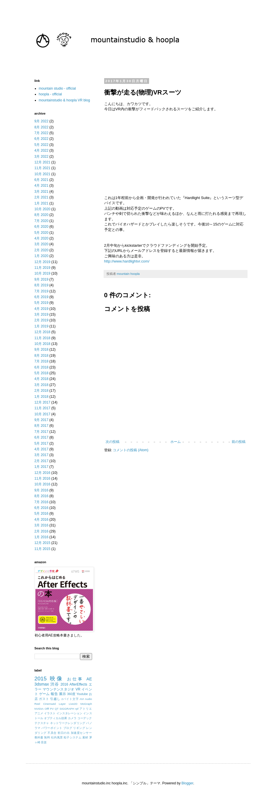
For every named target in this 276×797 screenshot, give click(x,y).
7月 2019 (42, 291)
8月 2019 (42, 285)
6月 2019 (42, 297)
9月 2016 (42, 490)
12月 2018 (42, 332)
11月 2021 (42, 168)
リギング (79, 728)
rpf (76, 708)
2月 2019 (42, 320)
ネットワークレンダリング (67, 723)
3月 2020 (42, 244)
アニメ (39, 713)
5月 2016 (42, 514)
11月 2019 (42, 268)
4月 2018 (42, 379)
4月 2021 (42, 186)
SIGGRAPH (67, 708)
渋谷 (54, 684)
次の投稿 (112, 442)
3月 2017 (42, 455)
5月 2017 (42, 443)
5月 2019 (42, 303)
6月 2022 (42, 139)
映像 (57, 679)
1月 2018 (42, 397)
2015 (41, 679)
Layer (62, 703)
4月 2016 (42, 520)
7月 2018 (42, 361)
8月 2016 (42, 496)
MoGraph (86, 703)
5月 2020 (42, 233)
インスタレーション (69, 713)
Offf (47, 708)
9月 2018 (42, 350)
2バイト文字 (70, 698)
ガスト (44, 698)
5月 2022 (42, 145)
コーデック (84, 718)
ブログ (67, 728)
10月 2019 (42, 273)
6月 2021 (42, 180)
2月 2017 (42, 461)
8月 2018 (42, 356)
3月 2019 (42, 314)
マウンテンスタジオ (59, 689)
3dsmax (42, 684)
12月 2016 (42, 473)
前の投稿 (238, 442)
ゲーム (44, 694)
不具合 (52, 732)
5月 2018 (42, 373)
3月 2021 (42, 192)
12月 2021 (42, 162)
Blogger (187, 783)
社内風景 (57, 737)
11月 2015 (42, 549)
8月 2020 (42, 215)
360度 (71, 694)
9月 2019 (42, 279)
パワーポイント (51, 728)
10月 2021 (42, 174)
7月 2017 (42, 432)
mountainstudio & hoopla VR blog (64, 100)
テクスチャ (42, 723)
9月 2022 (42, 121)
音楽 (44, 742)
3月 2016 (42, 525)
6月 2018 (42, 367)
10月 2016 (42, 484)
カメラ (72, 718)
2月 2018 (42, 391)
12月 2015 (42, 543)
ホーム (175, 442)
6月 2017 (42, 437)
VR (78, 689)
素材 (85, 737)
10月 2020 (42, 209)
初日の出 (64, 732)
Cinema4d (49, 703)
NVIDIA (39, 708)
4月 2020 (42, 238)
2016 (64, 684)
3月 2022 (42, 157)
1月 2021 (42, 203)
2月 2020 (42, 250)
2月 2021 (42, 197)
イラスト (50, 713)
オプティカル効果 (55, 718)
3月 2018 (42, 385)
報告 (54, 694)
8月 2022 (42, 127)
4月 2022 (42, 150)
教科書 (39, 737)
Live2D (73, 703)
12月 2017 (42, 402)
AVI (82, 698)
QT (56, 708)
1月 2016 (42, 537)
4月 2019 (42, 309)
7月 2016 (42, 502)
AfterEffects (78, 684)
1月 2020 (42, 256)
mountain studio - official (57, 88)
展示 (62, 694)
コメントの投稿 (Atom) (130, 450)
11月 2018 (42, 338)
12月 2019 (42, 262)
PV (52, 708)
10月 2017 (42, 414)
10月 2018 (42, 344)
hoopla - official (50, 94)
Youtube (82, 694)
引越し (55, 698)
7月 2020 (42, 221)
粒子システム (72, 737)
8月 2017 (42, 426)
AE (89, 679)
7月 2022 (42, 133)
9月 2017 (42, 420)
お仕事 (75, 679)
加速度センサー (81, 732)
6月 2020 (42, 227)
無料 (47, 737)
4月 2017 (42, 449)
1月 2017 (42, 467)
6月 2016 (42, 508)
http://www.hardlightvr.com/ (127, 261)
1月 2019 (42, 326)
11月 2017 (42, 408)
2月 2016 (42, 531)
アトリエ (85, 708)
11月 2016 (42, 478)
